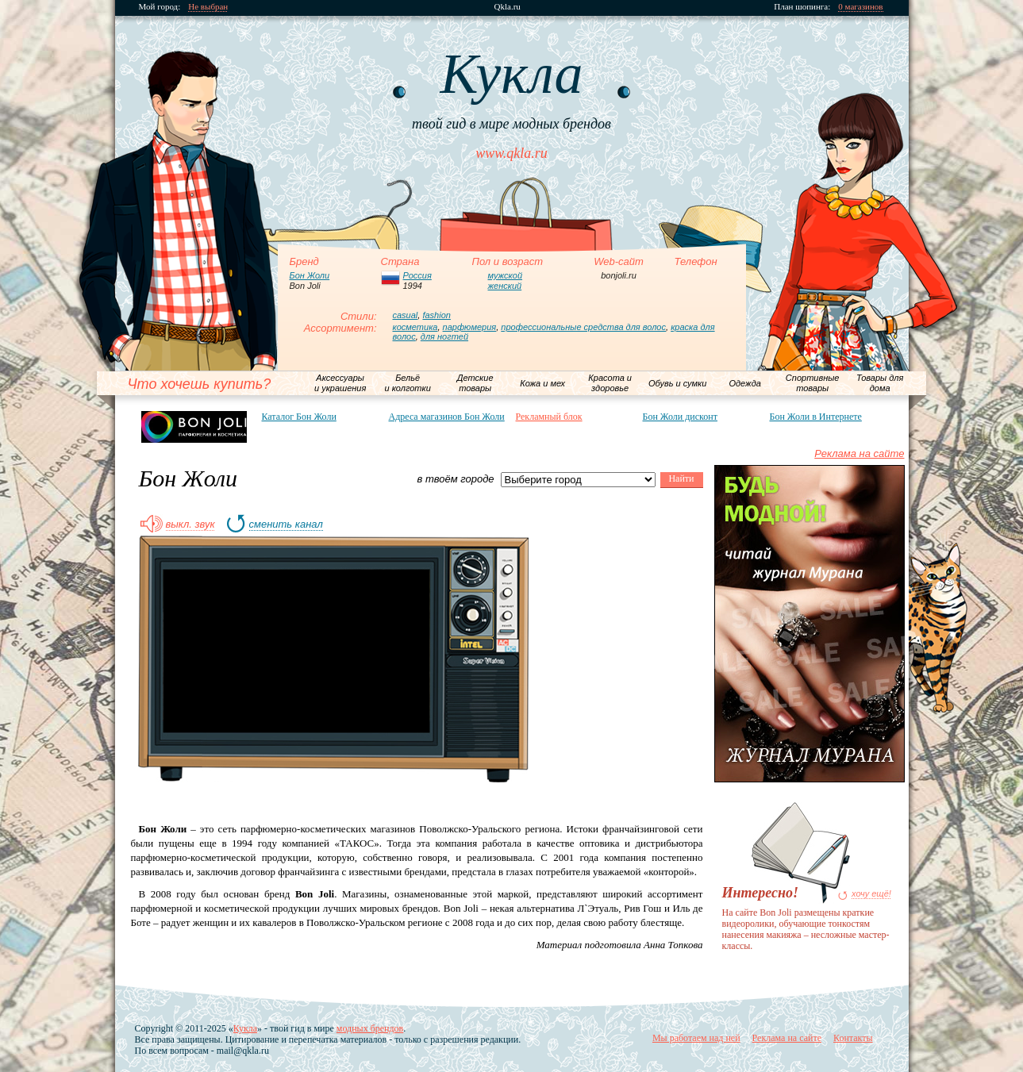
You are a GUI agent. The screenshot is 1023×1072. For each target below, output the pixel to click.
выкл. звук (190, 524)
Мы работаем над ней (696, 1038)
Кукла (245, 1028)
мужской (505, 275)
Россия (417, 275)
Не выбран (208, 6)
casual (405, 315)
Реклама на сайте (859, 453)
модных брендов (370, 1028)
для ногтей (444, 336)
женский (505, 285)
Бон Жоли (310, 275)
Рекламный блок (549, 416)
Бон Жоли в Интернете (816, 416)
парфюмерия (470, 327)
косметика (415, 327)
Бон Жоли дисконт (680, 416)
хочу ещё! (871, 893)
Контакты (853, 1038)
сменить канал (286, 524)
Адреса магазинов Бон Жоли (447, 416)
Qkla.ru (507, 6)
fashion (436, 315)
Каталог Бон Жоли (299, 416)
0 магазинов (860, 6)
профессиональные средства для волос (583, 327)
